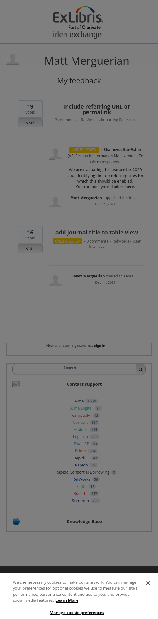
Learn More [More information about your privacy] (67, 604)
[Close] (148, 587)
